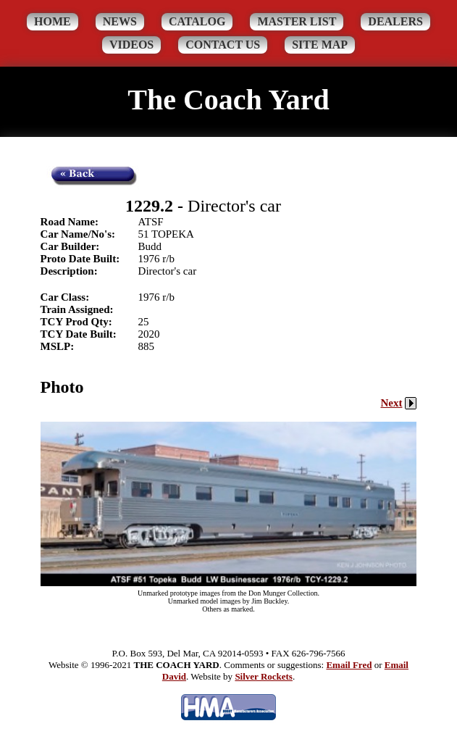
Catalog (197, 21)
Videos (131, 44)
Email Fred (349, 664)
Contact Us (222, 44)
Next (398, 403)
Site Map (320, 44)
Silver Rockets (264, 676)
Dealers (395, 21)
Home (52, 21)
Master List (296, 21)
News (120, 21)
